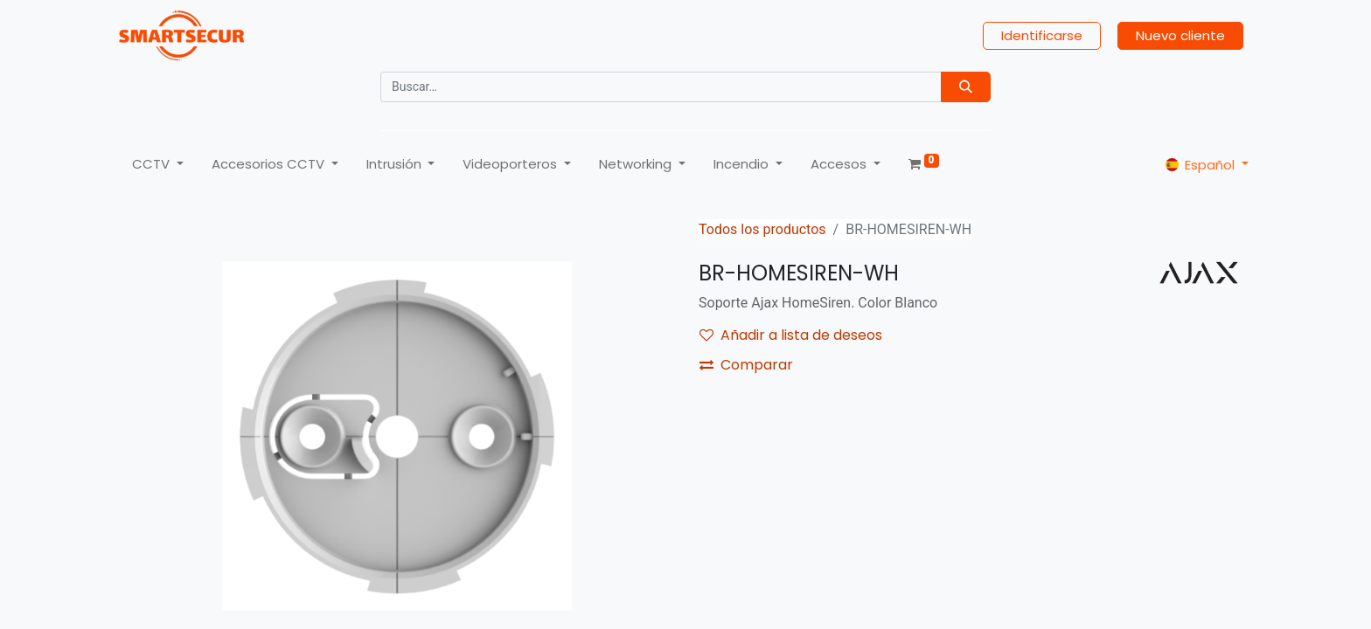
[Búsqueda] (966, 87)
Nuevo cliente (1180, 35)
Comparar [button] (746, 365)
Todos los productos (762, 229)
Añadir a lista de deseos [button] (790, 335)
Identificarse (1041, 35)
